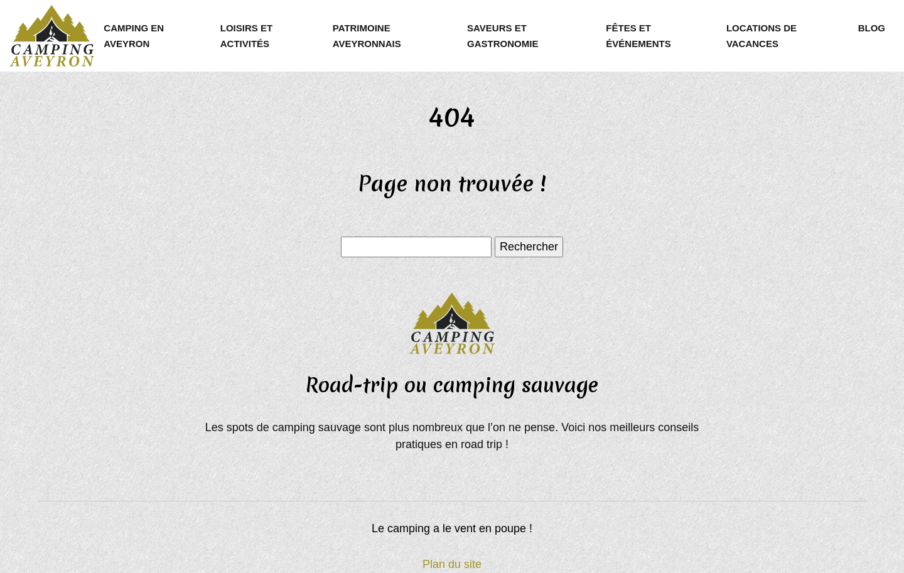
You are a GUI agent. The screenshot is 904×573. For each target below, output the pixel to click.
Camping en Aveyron (134, 36)
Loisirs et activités (246, 36)
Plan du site (452, 564)
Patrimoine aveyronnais (367, 36)
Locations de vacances (761, 36)
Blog (871, 28)
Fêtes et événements (638, 36)
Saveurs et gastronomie (502, 36)
